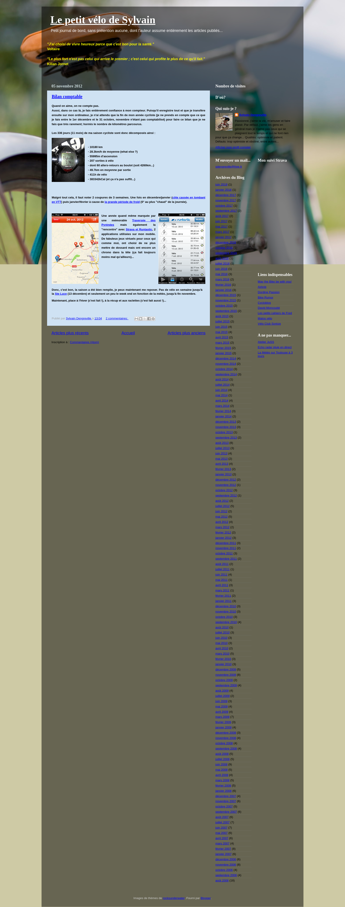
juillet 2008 (222, 759)
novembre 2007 (225, 801)
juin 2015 (221, 326)
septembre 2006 (226, 875)
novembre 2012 (225, 485)
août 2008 (222, 753)
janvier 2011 (223, 601)
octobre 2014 (224, 369)
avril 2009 (221, 711)
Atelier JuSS (266, 342)
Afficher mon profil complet (233, 147)
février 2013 (223, 469)
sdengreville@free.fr (228, 166)
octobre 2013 (224, 432)
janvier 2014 (223, 416)
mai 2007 (221, 833)
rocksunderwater (174, 898)
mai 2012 (221, 516)
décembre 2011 (225, 543)
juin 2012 (221, 511)
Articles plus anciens (187, 333)
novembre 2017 (225, 200)
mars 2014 (222, 405)
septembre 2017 (226, 210)
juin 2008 (221, 764)
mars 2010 (222, 653)
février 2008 (223, 785)
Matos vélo (265, 318)
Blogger (206, 898)
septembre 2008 (226, 748)
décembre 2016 (225, 242)
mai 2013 (221, 458)
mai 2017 (221, 226)
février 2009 (223, 722)
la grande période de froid (122, 202)
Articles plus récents (70, 333)
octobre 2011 (224, 553)
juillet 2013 (222, 448)
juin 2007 (221, 827)
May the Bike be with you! (275, 281)
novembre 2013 (225, 427)
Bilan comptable (67, 96)
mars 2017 (222, 231)
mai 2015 (221, 332)
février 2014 (223, 411)
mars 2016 (222, 279)
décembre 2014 (225, 358)
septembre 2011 (226, 558)
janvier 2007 (223, 854)
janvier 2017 (223, 237)
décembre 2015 (225, 295)
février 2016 (223, 284)
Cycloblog (264, 302)
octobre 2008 (224, 743)
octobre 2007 (224, 806)
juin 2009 (221, 701)
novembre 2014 (225, 363)
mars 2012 (222, 527)
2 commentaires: (117, 318)
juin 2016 (221, 268)
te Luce (62, 293)
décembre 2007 (225, 796)
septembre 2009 (226, 685)
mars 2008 (222, 780)
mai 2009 (221, 706)
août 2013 (222, 442)
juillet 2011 (222, 569)
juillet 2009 (222, 696)
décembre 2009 (225, 669)
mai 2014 (221, 395)
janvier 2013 (223, 474)
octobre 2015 (224, 305)
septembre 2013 (226, 437)
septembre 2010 (226, 622)
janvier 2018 (223, 189)
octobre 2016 (224, 247)
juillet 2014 (222, 384)
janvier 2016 (223, 290)
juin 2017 (221, 221)
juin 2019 (221, 184)
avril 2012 (221, 522)
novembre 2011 (225, 548)
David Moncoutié (269, 307)
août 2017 (222, 216)
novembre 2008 (225, 738)
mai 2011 (221, 579)
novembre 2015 (225, 300)
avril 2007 (221, 838)
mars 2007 (222, 843)
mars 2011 (222, 590)
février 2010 (223, 659)
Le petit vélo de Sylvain (102, 20)
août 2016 (222, 258)
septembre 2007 (226, 811)
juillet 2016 (222, 263)
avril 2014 (221, 400)
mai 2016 (221, 274)
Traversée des (144, 220)
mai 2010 (221, 643)
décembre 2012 (225, 479)
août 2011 (222, 564)
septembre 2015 (226, 311)
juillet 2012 (222, 506)
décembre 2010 (225, 606)
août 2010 (222, 627)
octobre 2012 (224, 490)
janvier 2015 (223, 353)
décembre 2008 (225, 732)
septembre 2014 (226, 374)
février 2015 (223, 348)
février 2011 (223, 595)
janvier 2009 (223, 727)
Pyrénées (107, 224)
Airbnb (262, 287)
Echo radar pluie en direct (275, 347)
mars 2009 (222, 716)
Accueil (128, 333)
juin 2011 (221, 574)
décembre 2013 (225, 421)
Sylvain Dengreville (252, 115)
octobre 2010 (224, 616)
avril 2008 (221, 775)
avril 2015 (221, 337)
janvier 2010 (223, 664)
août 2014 (222, 379)
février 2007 (223, 848)
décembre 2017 (225, 195)
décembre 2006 (225, 859)
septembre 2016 (226, 253)
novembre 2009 (225, 674)
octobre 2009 (224, 680)
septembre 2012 (226, 495)
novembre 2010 (225, 611)
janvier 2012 (223, 537)
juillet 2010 (222, 632)
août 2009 (222, 690)
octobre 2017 (224, 205)
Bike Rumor (265, 297)
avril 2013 (221, 463)
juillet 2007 (222, 822)
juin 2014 (221, 390)
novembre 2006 (225, 864)
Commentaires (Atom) (84, 342)
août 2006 (222, 880)
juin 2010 (221, 637)
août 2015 (222, 316)
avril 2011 (221, 585)
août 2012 (222, 500)
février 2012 (223, 532)
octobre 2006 (224, 870)
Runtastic (145, 229)
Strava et (132, 229)
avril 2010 (221, 648)
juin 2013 (221, 453)
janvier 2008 (223, 790)
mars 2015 (222, 342)
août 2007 (222, 817)
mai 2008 (221, 769)
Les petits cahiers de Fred (275, 313)
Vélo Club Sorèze (269, 323)
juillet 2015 (222, 321)
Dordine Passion (269, 292)
